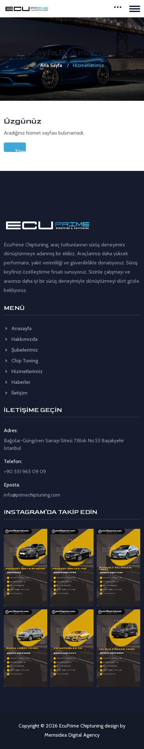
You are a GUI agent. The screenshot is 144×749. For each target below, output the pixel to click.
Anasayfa (18, 328)
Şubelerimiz (21, 350)
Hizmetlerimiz (23, 371)
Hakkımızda (20, 339)
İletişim (15, 393)
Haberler (17, 382)
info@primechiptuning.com (32, 495)
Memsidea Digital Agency (72, 735)
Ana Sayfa (51, 65)
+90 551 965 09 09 (25, 471)
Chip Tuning (21, 361)
